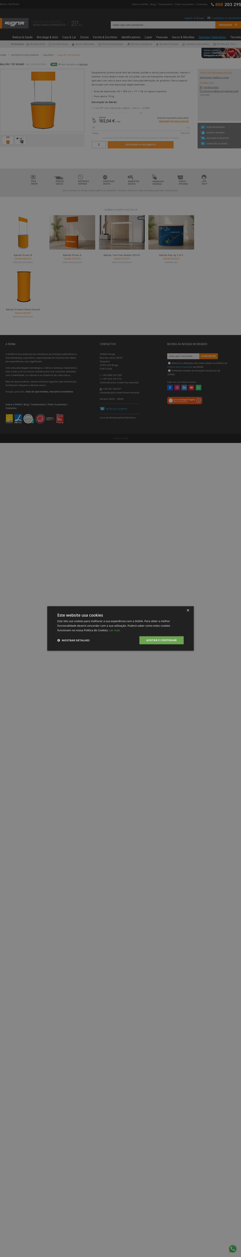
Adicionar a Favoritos (217, 138)
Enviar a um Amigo (215, 133)
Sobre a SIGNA (140, 4)
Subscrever (208, 356)
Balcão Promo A (72, 255)
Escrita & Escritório (105, 36)
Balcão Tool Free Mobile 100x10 (122, 255)
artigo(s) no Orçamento (226, 17)
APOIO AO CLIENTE (116, 408)
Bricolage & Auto (47, 36)
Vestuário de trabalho (195, 44)
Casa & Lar (69, 36)
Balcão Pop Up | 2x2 (171, 255)
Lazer (148, 36)
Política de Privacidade (179, 366)
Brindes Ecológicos (139, 44)
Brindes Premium (167, 44)
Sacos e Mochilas (83, 44)
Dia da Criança (58, 44)
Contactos (201, 4)
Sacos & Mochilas (183, 36)
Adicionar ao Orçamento (140, 144)
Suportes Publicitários (212, 36)
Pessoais (162, 36)
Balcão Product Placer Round (23, 309)
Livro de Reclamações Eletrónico (118, 417)
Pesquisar (225, 24)
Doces (84, 36)
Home (3, 55)
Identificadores (130, 36)
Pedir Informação (215, 127)
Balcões (48, 55)
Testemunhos (165, 4)
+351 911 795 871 (112, 389)
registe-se (190, 17)
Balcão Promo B (23, 255)
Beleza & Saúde (22, 36)
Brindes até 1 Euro (224, 44)
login (201, 17)
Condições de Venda (216, 144)
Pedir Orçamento (184, 4)
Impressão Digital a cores (214, 77)
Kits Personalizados (111, 44)
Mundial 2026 (35, 44)
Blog (153, 4)
